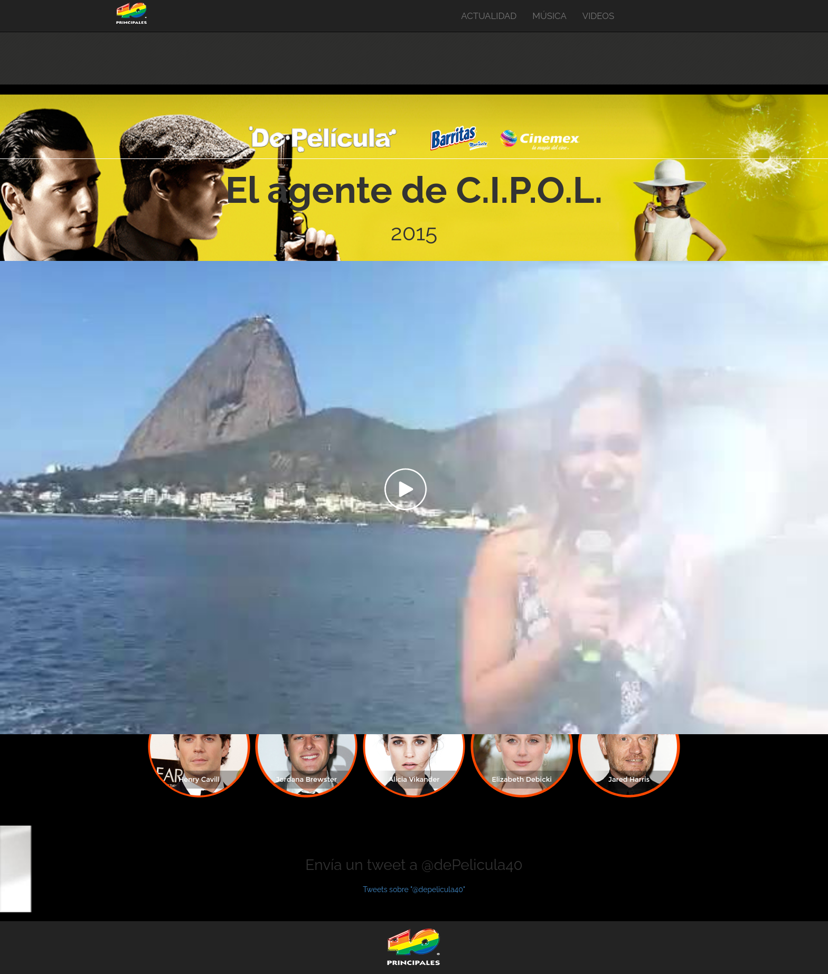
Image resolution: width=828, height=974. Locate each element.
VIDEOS (598, 16)
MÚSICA (549, 16)
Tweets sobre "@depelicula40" (414, 889)
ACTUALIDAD (488, 16)
